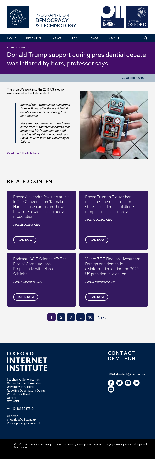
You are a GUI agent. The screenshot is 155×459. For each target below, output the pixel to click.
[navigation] (128, 385)
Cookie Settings (94, 444)
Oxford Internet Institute (30, 444)
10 (90, 317)
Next (102, 317)
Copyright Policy (114, 444)
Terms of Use (58, 444)
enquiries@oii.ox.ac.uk (21, 419)
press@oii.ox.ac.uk (28, 423)
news (22, 47)
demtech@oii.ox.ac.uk (130, 374)
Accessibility (131, 444)
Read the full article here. (23, 153)
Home (10, 47)
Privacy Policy (76, 444)
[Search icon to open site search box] (146, 38)
